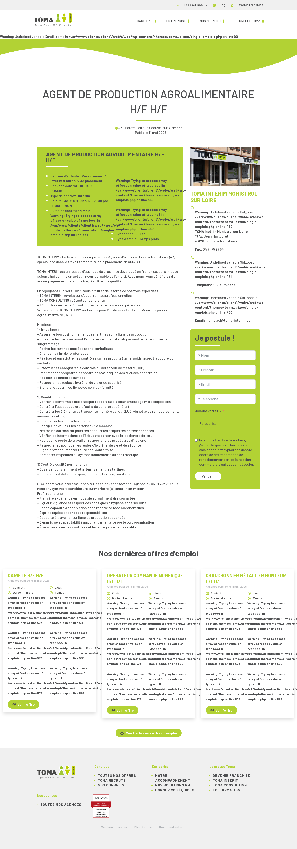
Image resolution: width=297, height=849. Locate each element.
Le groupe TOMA (249, 20)
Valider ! (208, 476)
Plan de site (143, 827)
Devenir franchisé (247, 5)
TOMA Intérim (225, 780)
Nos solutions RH (172, 785)
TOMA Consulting (230, 785)
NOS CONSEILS (111, 785)
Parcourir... (208, 423)
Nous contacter (171, 827)
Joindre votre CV (208, 411)
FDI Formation (226, 790)
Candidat (146, 20)
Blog (219, 5)
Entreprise (177, 20)
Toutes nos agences (60, 804)
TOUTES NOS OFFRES (117, 775)
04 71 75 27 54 (213, 249)
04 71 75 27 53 (224, 284)
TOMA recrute (112, 780)
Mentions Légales (114, 827)
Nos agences (212, 20)
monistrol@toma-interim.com (230, 320)
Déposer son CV (192, 5)
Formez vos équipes (174, 790)
